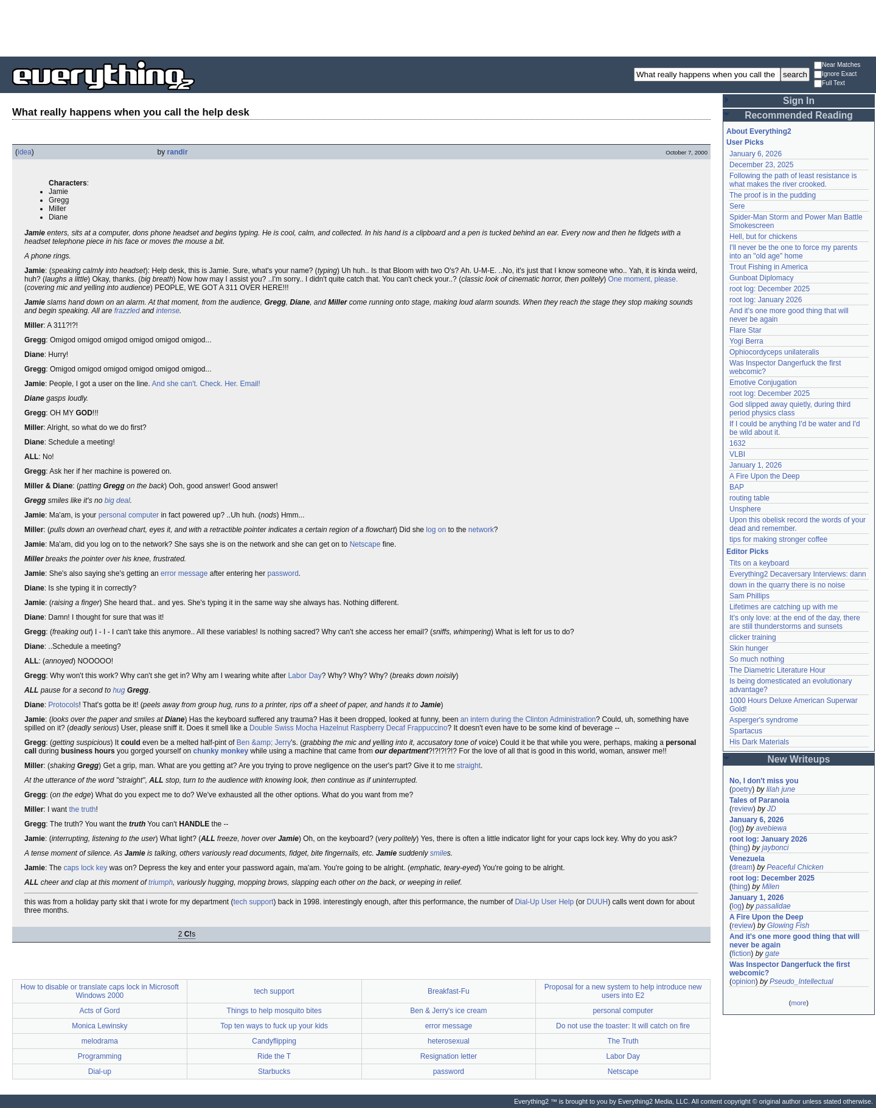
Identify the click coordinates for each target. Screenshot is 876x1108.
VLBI (737, 454)
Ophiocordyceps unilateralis (774, 352)
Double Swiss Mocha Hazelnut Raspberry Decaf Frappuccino (348, 728)
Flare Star (745, 330)
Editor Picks (747, 551)
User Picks (744, 142)
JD (771, 809)
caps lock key (86, 868)
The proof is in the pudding (772, 195)
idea (25, 152)
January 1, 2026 (755, 465)
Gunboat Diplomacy (761, 278)
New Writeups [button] (799, 759)
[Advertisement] (438, 27)
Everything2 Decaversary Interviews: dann (797, 574)
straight (469, 765)
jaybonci (775, 847)
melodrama (100, 1041)
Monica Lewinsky (99, 1026)
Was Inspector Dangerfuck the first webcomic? (789, 968)
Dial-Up (527, 902)
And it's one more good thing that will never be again (794, 940)
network (481, 529)
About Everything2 (758, 131)
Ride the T (274, 1056)
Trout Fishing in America (768, 267)
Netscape (365, 544)
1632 (737, 443)
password (283, 573)
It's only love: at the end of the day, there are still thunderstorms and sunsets (794, 622)
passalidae (773, 906)
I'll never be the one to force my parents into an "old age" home (793, 251)
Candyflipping (274, 1041)
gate (772, 953)
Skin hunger (748, 648)
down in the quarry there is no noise (787, 585)
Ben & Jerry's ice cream (448, 1010)
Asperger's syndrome (763, 720)
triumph (160, 882)
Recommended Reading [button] (799, 115)
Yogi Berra (746, 341)
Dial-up (99, 1071)
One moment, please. (643, 279)
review (742, 809)
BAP (736, 487)
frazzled (127, 310)
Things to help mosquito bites (274, 1010)
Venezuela (747, 858)
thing (740, 847)
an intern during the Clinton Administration (528, 719)
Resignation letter (448, 1056)
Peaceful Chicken (794, 867)
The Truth (622, 1041)
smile (438, 853)
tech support (253, 902)
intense (167, 310)
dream (742, 867)
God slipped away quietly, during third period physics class (789, 408)
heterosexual (449, 1041)
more (798, 1002)
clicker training (752, 637)
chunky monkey (220, 751)
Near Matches (837, 65)
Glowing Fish (788, 925)
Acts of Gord (100, 1010)
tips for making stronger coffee (778, 539)
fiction (741, 953)
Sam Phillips (749, 596)
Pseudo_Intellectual (801, 981)
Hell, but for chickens (763, 236)
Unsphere (745, 509)
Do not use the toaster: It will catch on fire (623, 1026)
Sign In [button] (799, 100)
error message (184, 573)
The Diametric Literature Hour (777, 670)
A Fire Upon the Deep (764, 476)
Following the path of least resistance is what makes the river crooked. (793, 180)
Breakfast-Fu (449, 991)
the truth (82, 809)
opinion (744, 981)
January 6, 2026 (755, 154)
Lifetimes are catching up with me (783, 607)
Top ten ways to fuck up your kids (274, 1026)
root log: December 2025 (769, 289)
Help (566, 902)
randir (177, 152)
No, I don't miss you (764, 781)
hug (119, 690)
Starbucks (274, 1071)
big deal (117, 500)
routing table (749, 498)
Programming (100, 1056)
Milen (770, 886)
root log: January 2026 (765, 300)
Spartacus (745, 731)
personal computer (129, 515)
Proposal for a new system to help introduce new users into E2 (623, 991)
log (737, 828)
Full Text (829, 84)
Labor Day (304, 675)
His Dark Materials (759, 742)
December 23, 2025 (761, 165)
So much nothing (756, 659)
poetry (742, 789)
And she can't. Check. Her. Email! (205, 383)
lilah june (780, 789)
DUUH (597, 902)
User (549, 902)
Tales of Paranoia (759, 800)
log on (436, 529)
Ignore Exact (835, 74)
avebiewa (771, 828)
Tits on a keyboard (759, 563)
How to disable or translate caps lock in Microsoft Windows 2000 (100, 991)
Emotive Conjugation (763, 382)
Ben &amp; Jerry (264, 742)
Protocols (63, 705)
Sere (737, 206)
